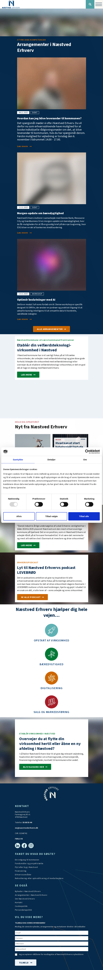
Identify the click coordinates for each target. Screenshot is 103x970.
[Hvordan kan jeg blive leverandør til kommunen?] (24, 146)
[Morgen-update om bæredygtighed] (24, 232)
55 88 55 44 (27, 822)
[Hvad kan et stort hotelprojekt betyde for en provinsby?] (70, 444)
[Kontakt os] (18, 902)
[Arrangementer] (51, 329)
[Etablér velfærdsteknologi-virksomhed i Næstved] (28, 375)
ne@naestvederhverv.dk (26, 828)
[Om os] (25, 899)
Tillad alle (84, 516)
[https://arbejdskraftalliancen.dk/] (39, 878)
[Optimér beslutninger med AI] (24, 319)
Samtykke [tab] (18, 459)
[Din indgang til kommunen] (27, 860)
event (34, 112)
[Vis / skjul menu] (98, 4)
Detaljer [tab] (52, 459)
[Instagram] (31, 845)
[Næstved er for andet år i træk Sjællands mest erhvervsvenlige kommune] (28, 545)
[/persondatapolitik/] (23, 910)
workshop (37, 293)
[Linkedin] (17, 845)
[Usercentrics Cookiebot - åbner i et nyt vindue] (87, 451)
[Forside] (43, 4)
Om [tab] (85, 459)
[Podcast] (32, 597)
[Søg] (90, 4)
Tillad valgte (51, 516)
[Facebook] (24, 845)
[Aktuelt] (28, 891)
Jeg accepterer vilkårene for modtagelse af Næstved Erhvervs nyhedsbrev (51, 954)
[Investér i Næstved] (35, 767)
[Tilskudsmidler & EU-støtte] (29, 863)
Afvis (19, 516)
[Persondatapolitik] (21, 906)
